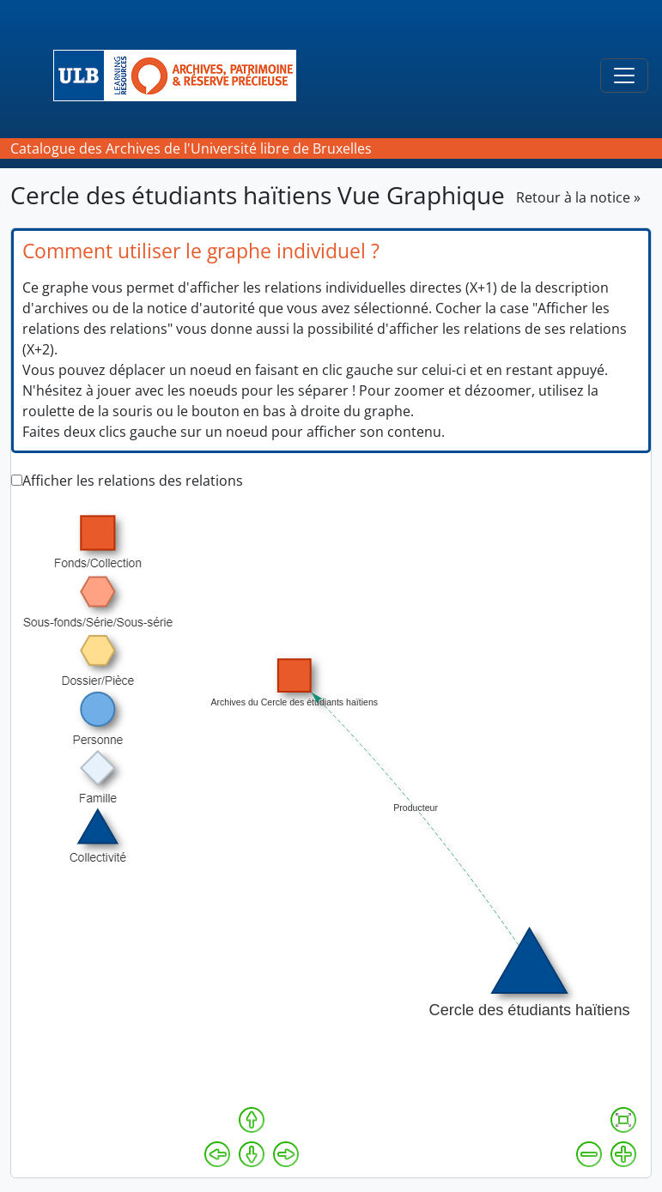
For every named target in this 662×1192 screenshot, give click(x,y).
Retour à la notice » (578, 197)
